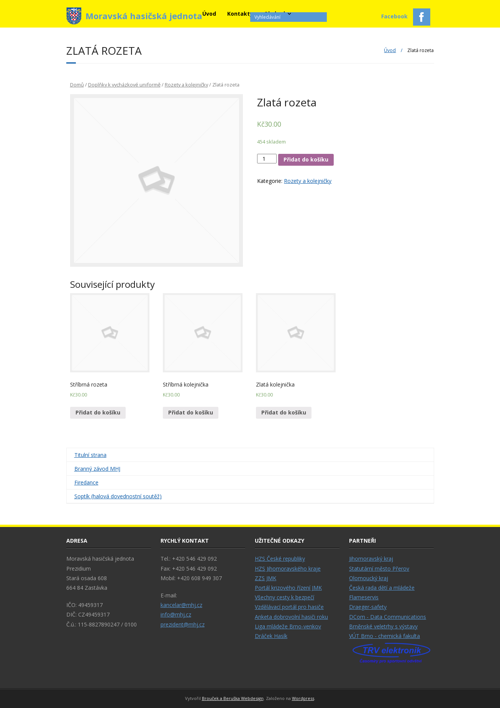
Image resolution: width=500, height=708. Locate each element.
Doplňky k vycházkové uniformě (124, 84)
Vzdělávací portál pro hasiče (289, 606)
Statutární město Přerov (379, 568)
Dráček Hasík (271, 635)
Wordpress (303, 698)
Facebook (405, 17)
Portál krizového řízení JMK (288, 587)
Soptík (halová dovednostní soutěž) (118, 496)
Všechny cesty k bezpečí (284, 597)
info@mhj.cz (176, 614)
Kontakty (240, 13)
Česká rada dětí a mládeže (382, 587)
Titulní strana (90, 454)
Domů (77, 84)
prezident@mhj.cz (183, 624)
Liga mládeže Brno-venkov (288, 626)
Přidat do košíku (306, 159)
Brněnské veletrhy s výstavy (383, 626)
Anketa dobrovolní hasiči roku (291, 616)
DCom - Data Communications (387, 616)
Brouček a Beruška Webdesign (233, 698)
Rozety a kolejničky (186, 84)
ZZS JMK (265, 578)
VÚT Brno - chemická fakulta (384, 635)
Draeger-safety (368, 606)
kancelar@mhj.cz (181, 604)
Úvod (209, 13)
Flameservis (364, 597)
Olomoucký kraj (368, 578)
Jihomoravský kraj (371, 558)
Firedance (86, 482)
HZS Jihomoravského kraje (288, 568)
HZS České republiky (280, 558)
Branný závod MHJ (97, 468)
